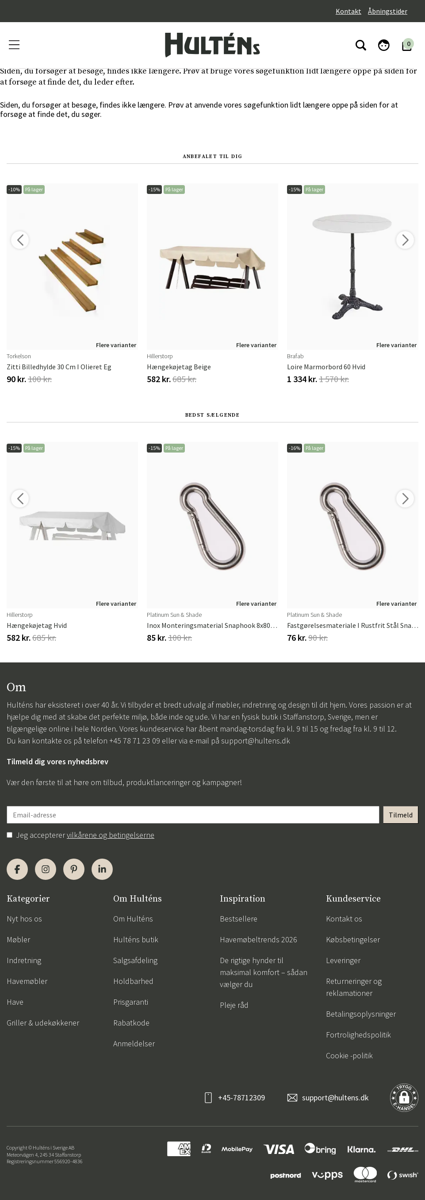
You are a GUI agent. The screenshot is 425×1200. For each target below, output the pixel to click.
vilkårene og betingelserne (110, 835)
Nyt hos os (24, 919)
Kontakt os (344, 919)
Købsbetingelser (353, 939)
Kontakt (348, 11)
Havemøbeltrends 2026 (258, 939)
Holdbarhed (133, 981)
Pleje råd (234, 1005)
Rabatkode (131, 1023)
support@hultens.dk (255, 740)
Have (15, 1002)
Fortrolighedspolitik (358, 1035)
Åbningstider (387, 11)
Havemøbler (27, 981)
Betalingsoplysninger (361, 1014)
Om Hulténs (133, 919)
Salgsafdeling (135, 960)
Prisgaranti (130, 1002)
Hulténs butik (135, 939)
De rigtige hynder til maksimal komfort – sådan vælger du (263, 972)
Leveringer (343, 960)
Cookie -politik (349, 1055)
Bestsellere (238, 919)
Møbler (18, 939)
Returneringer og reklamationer (354, 987)
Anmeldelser (134, 1043)
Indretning (24, 960)
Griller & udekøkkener (43, 1023)
